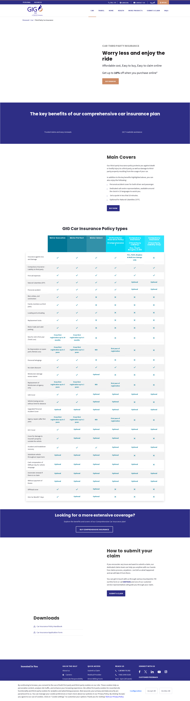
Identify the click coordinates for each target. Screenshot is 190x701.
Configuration (136, 691)
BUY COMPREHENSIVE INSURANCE (94, 529)
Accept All (151, 691)
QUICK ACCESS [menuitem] (94, 666)
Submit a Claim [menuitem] (94, 670)
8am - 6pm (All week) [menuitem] (123, 679)
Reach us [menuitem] (119, 666)
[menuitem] (26, 2)
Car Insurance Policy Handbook (49, 626)
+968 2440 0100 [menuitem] (123, 674)
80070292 (127, 582)
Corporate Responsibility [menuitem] (73, 679)
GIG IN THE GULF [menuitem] (70, 666)
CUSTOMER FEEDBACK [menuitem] (148, 677)
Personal (26, 20)
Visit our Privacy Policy (115, 696)
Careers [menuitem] (67, 674)
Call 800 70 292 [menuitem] (122, 670)
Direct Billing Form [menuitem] (95, 679)
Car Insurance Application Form (49, 632)
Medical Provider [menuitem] (94, 674)
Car (32, 20)
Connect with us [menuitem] (147, 666)
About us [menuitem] (66, 670)
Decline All (165, 691)
